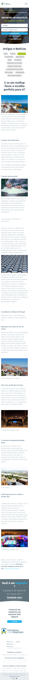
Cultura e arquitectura (14, 66)
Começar (14, 621)
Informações (9, 72)
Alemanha (23, 668)
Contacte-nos (9, 641)
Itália (19, 668)
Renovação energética (14, 75)
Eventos (12, 54)
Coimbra (14, 654)
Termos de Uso (9, 644)
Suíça (11, 670)
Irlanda (3, 670)
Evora (18, 654)
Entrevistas (18, 60)
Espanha (15, 668)
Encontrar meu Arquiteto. (12, 569)
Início (2, 10)
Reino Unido (9, 668)
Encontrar (14, 33)
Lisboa (4, 654)
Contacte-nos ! (14, 597)
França (4, 668)
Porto (7, 654)
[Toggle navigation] (26, 4)
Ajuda (9, 60)
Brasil (25, 670)
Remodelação (20, 72)
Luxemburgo (16, 670)
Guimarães (22, 654)
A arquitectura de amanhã (14, 69)
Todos (5, 54)
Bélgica (21, 670)
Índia (8, 670)
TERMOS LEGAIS (9, 646)
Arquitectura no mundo (14, 63)
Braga (10, 654)
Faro (26, 654)
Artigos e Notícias (10, 10)
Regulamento (20, 57)
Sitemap (17, 641)
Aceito (13, 678)
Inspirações (21, 54)
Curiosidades (9, 57)
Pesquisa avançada (14, 39)
